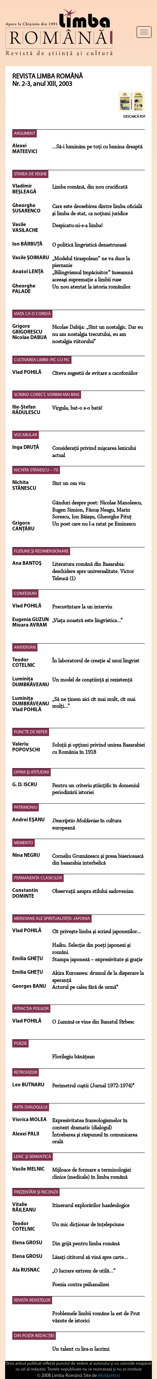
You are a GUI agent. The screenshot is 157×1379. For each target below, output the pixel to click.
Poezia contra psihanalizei (80, 1285)
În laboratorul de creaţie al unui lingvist (95, 661)
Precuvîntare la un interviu (82, 607)
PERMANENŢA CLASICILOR (38, 878)
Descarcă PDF (134, 117)
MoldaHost (109, 1375)
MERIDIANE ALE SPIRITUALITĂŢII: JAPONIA (52, 918)
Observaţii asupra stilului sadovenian (93, 891)
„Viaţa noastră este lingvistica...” (87, 621)
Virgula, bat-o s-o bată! (77, 408)
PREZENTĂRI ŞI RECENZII (36, 1192)
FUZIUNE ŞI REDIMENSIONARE (41, 551)
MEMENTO (23, 843)
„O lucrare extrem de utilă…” (83, 1271)
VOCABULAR (25, 435)
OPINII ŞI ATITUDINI (31, 772)
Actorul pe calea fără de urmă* (85, 987)
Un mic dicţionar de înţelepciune (88, 1225)
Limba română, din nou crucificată (89, 187)
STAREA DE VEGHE (30, 174)
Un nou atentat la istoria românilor (91, 287)
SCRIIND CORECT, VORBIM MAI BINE (46, 395)
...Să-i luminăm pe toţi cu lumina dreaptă (97, 147)
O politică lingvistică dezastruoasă (89, 245)
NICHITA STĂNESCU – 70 (36, 470)
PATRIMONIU (25, 807)
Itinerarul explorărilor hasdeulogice (90, 1205)
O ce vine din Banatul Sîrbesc (93, 1022)
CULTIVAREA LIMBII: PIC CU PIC (42, 360)
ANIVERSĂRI (25, 647)
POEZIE (20, 1043)
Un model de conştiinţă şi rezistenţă (92, 680)
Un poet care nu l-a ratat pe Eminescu (94, 524)
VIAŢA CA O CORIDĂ (32, 314)
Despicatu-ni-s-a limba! (77, 226)
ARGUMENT (24, 133)
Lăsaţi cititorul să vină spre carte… (90, 1257)
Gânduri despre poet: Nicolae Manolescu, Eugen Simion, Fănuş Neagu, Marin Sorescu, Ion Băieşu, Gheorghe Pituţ (97, 510)
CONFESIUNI (25, 593)
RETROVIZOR (25, 1072)
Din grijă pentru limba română (86, 1244)
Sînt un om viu (68, 483)
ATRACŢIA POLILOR (31, 1009)
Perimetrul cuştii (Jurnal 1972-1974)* (93, 1086)
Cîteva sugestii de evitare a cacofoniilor (95, 373)
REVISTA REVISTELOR (32, 1300)
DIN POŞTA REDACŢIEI (34, 1336)
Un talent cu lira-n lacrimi (80, 1349)
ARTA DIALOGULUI (30, 1107)
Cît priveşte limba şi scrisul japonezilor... (96, 932)
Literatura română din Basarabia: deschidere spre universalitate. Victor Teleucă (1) (93, 572)
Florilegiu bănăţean (73, 1057)
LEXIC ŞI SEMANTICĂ (32, 1157)
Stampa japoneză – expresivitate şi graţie (97, 960)
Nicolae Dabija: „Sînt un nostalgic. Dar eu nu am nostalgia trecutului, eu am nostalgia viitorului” (97, 334)
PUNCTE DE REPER (30, 732)
